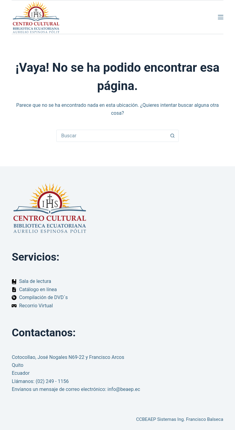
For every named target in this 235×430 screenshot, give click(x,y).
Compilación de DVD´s (43, 297)
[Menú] (220, 17)
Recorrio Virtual (36, 306)
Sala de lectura (35, 281)
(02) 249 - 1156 (52, 381)
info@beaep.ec (123, 389)
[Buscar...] (111, 136)
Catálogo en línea (38, 289)
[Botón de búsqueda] (172, 136)
